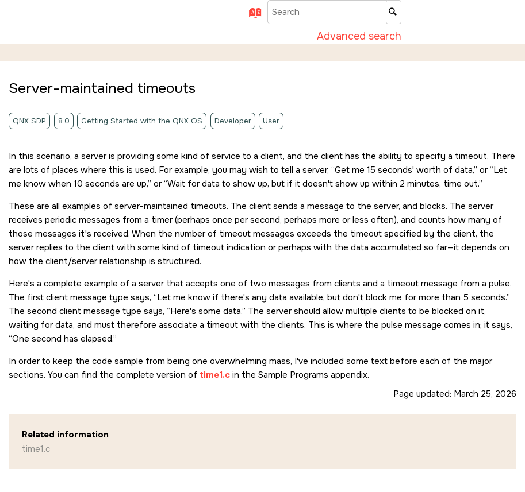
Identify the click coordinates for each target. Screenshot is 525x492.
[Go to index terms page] (251, 16)
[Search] (393, 12)
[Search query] (334, 12)
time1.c (36, 449)
